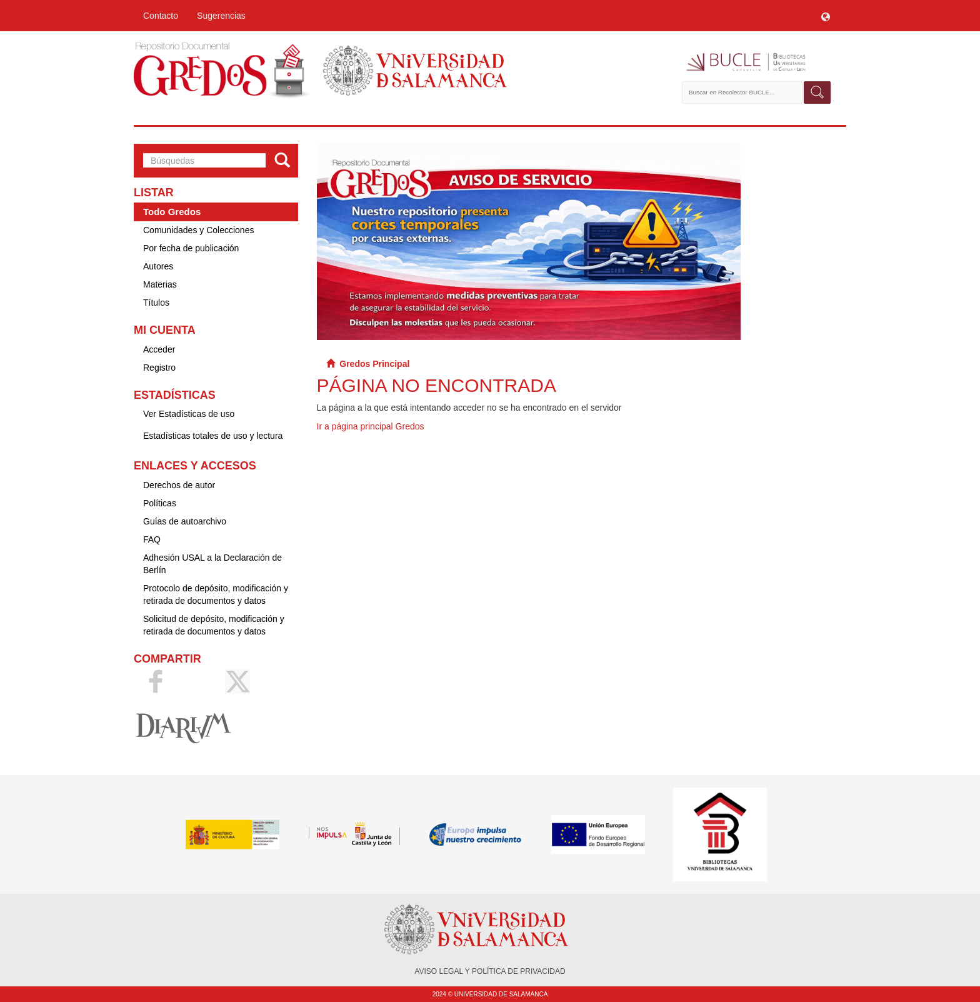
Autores (158, 266)
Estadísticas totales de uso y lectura (212, 436)
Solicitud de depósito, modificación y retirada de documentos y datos (213, 625)
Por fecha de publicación (191, 248)
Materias (160, 284)
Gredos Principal (374, 364)
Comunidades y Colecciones (198, 230)
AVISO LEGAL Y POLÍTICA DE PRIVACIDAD (489, 971)
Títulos (156, 303)
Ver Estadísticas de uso (188, 414)
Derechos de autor (179, 485)
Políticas (159, 503)
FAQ (152, 539)
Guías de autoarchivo (184, 521)
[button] (825, 15)
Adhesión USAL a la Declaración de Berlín (212, 564)
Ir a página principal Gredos (370, 426)
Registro (159, 368)
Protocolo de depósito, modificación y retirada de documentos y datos (215, 594)
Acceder (159, 349)
